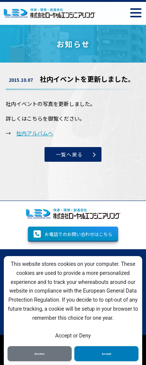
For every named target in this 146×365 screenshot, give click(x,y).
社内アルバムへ (34, 133)
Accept (106, 354)
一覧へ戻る (69, 154)
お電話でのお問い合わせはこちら (73, 234)
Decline (40, 354)
